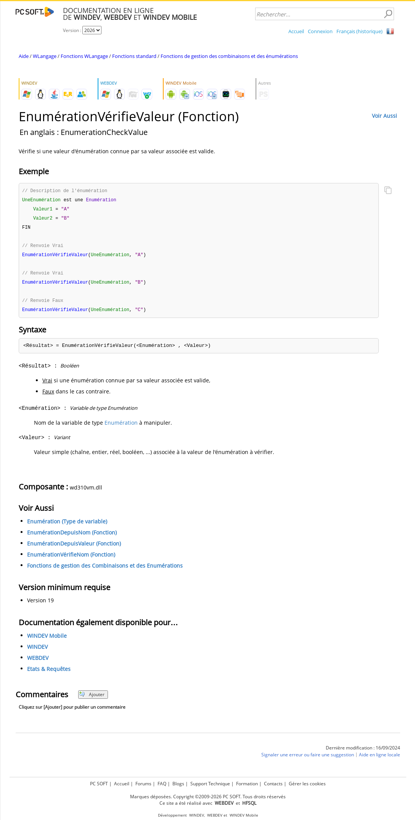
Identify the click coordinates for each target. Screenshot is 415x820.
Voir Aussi (384, 115)
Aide (24, 56)
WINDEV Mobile (47, 639)
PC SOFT (99, 783)
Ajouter (92, 698)
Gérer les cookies (307, 783)
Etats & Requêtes (49, 673)
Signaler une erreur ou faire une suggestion (307, 759)
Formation (247, 783)
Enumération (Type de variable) (67, 525)
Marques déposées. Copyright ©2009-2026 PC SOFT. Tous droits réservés (208, 796)
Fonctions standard (134, 56)
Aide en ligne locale (379, 759)
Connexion (320, 31)
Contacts (273, 783)
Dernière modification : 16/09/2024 (363, 752)
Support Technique (210, 783)
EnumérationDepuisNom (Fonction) (72, 536)
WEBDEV (37, 662)
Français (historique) (359, 31)
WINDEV (37, 651)
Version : (72, 30)
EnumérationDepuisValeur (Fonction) (74, 547)
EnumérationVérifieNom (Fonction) (71, 558)
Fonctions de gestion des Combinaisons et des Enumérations (105, 569)
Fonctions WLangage (84, 56)
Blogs (178, 783)
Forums (143, 783)
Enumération (121, 426)
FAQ (162, 783)
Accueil (296, 31)
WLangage (44, 56)
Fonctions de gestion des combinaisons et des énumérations (229, 56)
